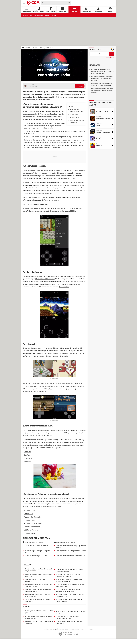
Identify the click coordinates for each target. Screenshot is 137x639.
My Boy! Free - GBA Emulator (45, 279)
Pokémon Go (28, 514)
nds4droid (78, 348)
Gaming (74, 9)
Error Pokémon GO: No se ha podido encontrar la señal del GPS (68, 590)
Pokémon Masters (30, 510)
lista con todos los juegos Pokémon (62, 190)
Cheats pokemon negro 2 (33, 556)
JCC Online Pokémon (31, 530)
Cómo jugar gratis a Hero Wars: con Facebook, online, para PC (68, 617)
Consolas (25, 15)
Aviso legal (90, 629)
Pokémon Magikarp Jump (32, 523)
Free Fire (54, 15)
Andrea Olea (31, 85)
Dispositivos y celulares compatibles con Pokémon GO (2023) (38, 585)
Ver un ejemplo (110, 57)
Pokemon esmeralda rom (64, 556)
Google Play (40, 176)
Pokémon (48, 47)
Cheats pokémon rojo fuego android (68, 551)
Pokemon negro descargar (33, 551)
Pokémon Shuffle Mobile (32, 517)
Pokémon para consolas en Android (76, 111)
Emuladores (74, 114)
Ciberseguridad (86, 9)
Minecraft (47, 15)
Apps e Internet (50, 9)
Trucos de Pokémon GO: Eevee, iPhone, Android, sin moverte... (69, 580)
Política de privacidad (74, 629)
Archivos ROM (74, 117)
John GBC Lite (71, 211)
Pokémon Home (29, 520)
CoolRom (27, 455)
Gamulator (27, 452)
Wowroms (27, 461)
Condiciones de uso (63, 629)
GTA (31, 15)
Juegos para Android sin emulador (77, 121)
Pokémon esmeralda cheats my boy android (71, 546)
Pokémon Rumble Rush (32, 527)
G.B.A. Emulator (64, 287)
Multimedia (62, 9)
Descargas (98, 9)
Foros (110, 9)
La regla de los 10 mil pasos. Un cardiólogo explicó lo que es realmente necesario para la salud (102, 71)
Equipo (55, 629)
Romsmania (28, 458)
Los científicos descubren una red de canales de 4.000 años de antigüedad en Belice (102, 90)
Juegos (41, 47)
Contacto (83, 629)
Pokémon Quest (29, 533)
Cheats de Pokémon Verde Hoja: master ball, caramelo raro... (69, 570)
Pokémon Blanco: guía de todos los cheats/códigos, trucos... (68, 575)
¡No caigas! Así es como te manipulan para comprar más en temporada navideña (102, 78)
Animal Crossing (38, 15)
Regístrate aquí (48, 629)
